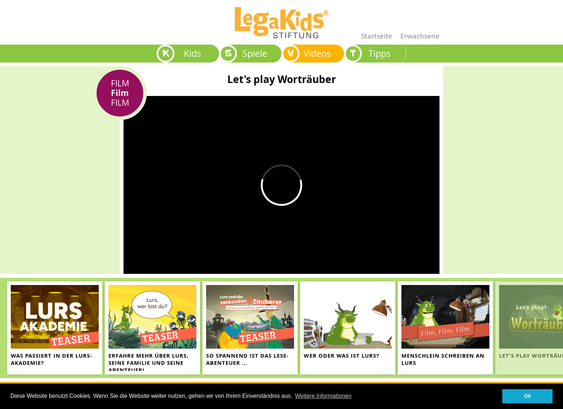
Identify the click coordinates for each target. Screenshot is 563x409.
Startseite (376, 35)
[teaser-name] (55, 328)
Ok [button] (527, 396)
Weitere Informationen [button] (323, 396)
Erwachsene (419, 35)
